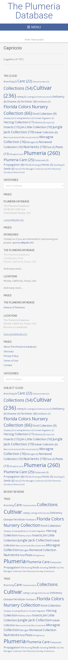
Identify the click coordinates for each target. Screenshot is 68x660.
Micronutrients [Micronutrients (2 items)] (30, 137)
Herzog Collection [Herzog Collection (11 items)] (19, 122)
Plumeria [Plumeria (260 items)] (42, 153)
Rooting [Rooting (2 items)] (37, 165)
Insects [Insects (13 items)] (12, 127)
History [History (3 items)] (40, 122)
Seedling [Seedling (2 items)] (58, 165)
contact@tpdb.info (14, 220)
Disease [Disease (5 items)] (13, 101)
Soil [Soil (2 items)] (18, 169)
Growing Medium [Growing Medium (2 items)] (24, 118)
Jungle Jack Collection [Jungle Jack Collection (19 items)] (35, 540)
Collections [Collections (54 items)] (18, 88)
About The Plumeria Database (20, 346)
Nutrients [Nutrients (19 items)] (34, 146)
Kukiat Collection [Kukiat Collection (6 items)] (46, 132)
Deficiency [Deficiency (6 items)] (56, 512)
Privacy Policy (11, 356)
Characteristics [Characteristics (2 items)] (40, 81)
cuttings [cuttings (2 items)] (32, 97)
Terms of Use (11, 360)
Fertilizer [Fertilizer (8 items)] (29, 101)
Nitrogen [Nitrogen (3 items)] (32, 142)
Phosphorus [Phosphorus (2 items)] (16, 154)
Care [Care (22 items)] (24, 81)
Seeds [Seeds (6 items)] (9, 168)
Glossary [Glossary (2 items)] (9, 118)
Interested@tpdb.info (15, 334)
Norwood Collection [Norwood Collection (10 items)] (42, 550)
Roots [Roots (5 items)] (48, 164)
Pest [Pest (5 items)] (50, 147)
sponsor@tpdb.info (23, 242)
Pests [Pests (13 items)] (29, 555)
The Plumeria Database (34, 11)
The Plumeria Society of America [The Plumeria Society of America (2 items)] (38, 571)
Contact (8, 365)
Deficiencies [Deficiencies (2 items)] (44, 97)
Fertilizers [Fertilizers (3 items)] (44, 101)
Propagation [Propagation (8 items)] (14, 164)
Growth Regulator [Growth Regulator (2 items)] (44, 118)
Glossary (9, 351)
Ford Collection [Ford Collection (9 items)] (45, 114)
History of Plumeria (14, 307)
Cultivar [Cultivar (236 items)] (13, 511)
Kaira (41, 39)
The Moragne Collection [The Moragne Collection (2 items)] (35, 169)
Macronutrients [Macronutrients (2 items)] (12, 137)
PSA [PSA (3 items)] (28, 164)
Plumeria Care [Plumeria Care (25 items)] (19, 159)
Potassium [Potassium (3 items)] (41, 160)
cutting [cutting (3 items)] (21, 96)
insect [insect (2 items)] (50, 122)
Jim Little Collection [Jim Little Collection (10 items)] (36, 127)
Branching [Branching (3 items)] (10, 81)
